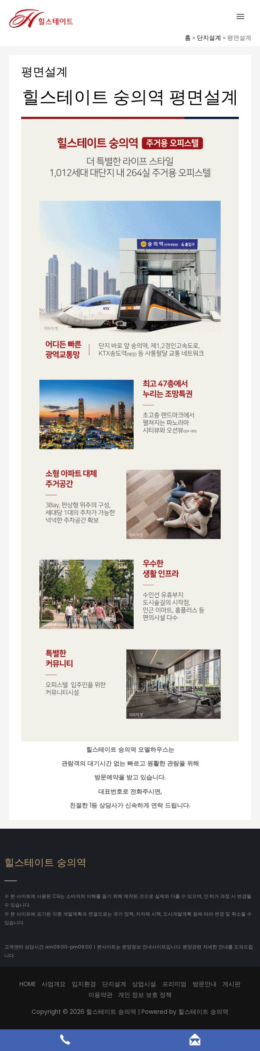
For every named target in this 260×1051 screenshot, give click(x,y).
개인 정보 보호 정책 (145, 995)
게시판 (231, 984)
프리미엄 (174, 984)
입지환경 (84, 984)
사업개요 (54, 984)
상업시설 (144, 984)
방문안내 (205, 984)
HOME (27, 984)
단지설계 (114, 984)
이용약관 (100, 995)
